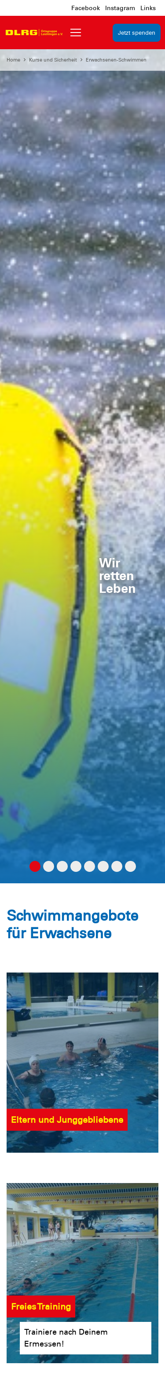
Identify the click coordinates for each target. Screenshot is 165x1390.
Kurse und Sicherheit (53, 60)
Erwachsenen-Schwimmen (116, 60)
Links (148, 7)
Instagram (120, 7)
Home (13, 60)
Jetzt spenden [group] (136, 32)
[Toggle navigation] (76, 32)
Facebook (85, 7)
